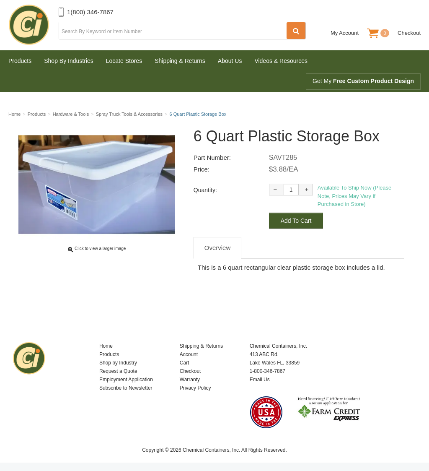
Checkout (409, 33)
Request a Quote (118, 371)
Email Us (260, 380)
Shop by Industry (118, 363)
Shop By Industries (68, 60)
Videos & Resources (281, 60)
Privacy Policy (195, 388)
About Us (230, 60)
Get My (363, 81)
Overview (217, 247)
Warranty (190, 380)
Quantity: (205, 190)
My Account (345, 33)
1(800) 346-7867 (90, 12)
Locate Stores (124, 60)
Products (19, 60)
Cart (184, 363)
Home (106, 346)
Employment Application (126, 380)
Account (189, 354)
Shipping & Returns (180, 60)
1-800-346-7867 (267, 371)
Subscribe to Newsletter (125, 388)
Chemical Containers (33, 25)
